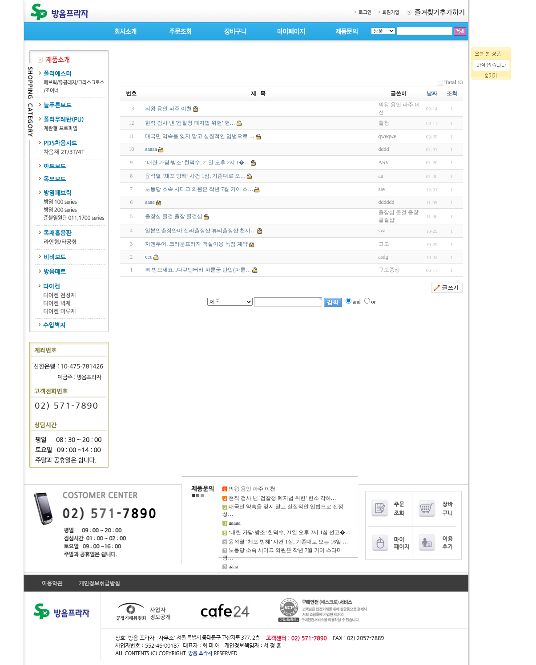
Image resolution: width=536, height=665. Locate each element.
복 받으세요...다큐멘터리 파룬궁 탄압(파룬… (198, 270)
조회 (452, 93)
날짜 (432, 93)
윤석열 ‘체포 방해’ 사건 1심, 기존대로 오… (195, 176)
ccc (148, 257)
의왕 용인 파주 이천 (168, 108)
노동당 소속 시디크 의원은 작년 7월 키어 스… (199, 189)
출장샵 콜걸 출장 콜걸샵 (173, 216)
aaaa (149, 202)
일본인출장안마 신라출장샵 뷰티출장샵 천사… (200, 230)
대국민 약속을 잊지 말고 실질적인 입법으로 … (199, 136)
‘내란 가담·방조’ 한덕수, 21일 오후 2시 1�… (197, 162)
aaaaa (151, 149)
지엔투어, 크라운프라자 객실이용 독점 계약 (196, 244)
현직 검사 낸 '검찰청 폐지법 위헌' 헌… (190, 123)
